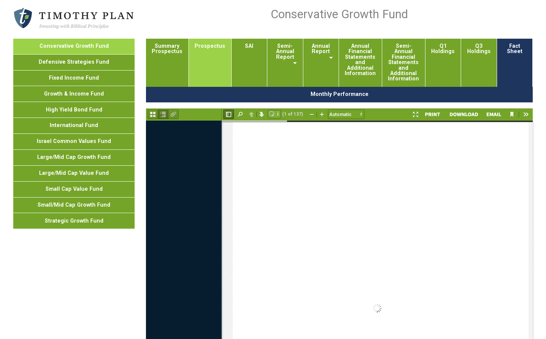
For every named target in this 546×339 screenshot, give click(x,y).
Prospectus (210, 46)
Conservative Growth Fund (74, 46)
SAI (249, 46)
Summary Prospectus (167, 49)
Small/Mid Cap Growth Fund (74, 205)
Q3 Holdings (479, 49)
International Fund (74, 125)
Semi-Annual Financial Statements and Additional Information (403, 62)
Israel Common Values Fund (74, 141)
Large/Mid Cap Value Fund (74, 173)
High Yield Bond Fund (74, 110)
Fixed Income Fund (74, 78)
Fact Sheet (514, 49)
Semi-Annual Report (285, 51)
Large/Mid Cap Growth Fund (74, 157)
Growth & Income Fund (74, 94)
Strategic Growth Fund (74, 221)
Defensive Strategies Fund (74, 62)
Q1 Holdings (443, 49)
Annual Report (321, 49)
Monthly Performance (340, 94)
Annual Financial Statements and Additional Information (360, 60)
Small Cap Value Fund (74, 189)
